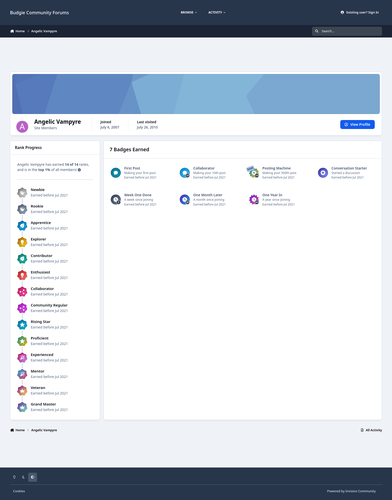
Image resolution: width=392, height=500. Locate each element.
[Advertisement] (196, 54)
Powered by (351, 491)
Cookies (19, 491)
